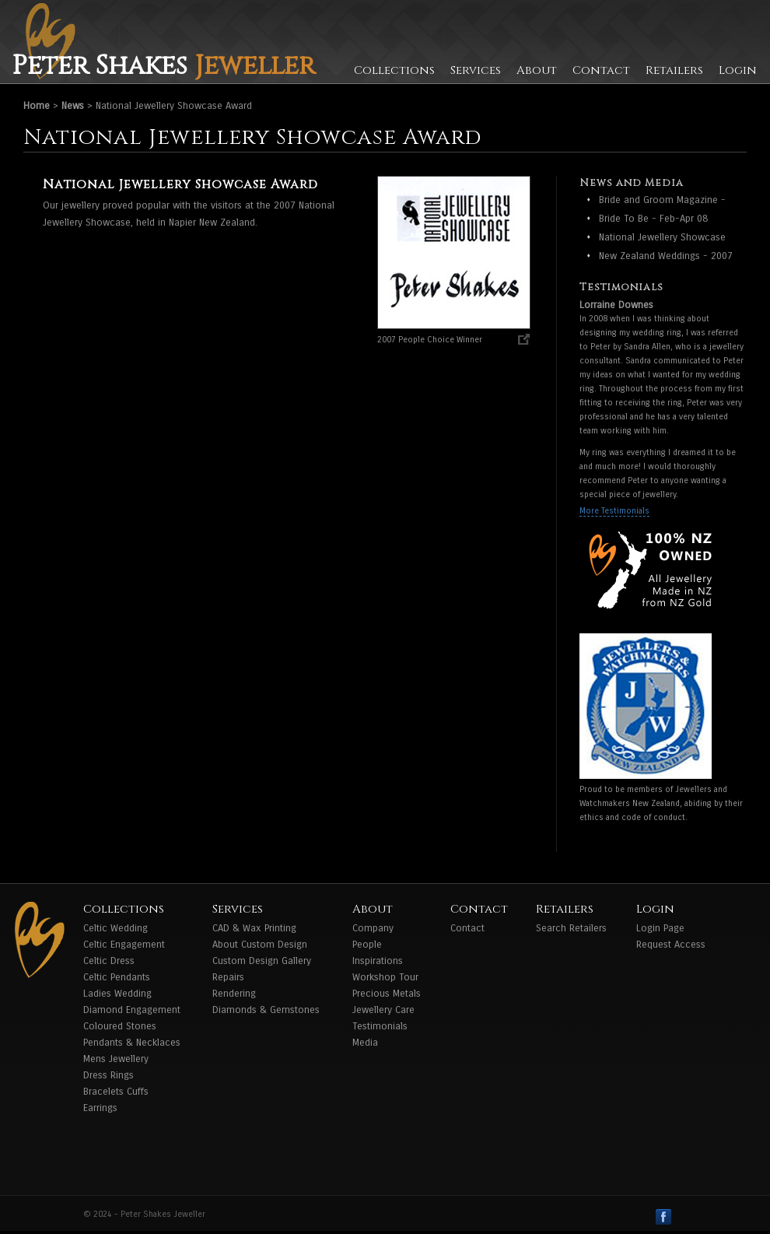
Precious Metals (386, 993)
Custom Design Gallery (261, 961)
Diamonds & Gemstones (266, 1010)
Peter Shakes (163, 66)
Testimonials (380, 1026)
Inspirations (377, 961)
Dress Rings (108, 1075)
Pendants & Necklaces (131, 1042)
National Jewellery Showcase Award (662, 238)
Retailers (674, 70)
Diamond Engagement (131, 1010)
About (536, 70)
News (72, 106)
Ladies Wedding (117, 993)
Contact (601, 70)
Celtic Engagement (124, 944)
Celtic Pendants (116, 977)
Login (738, 70)
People (367, 944)
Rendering (234, 993)
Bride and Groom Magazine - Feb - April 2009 (662, 201)
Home (36, 106)
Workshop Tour (385, 977)
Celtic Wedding (115, 928)
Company (373, 928)
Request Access (670, 944)
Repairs (228, 977)
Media (365, 1042)
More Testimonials (614, 511)
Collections (394, 70)
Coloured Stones (119, 1026)
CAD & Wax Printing (254, 928)
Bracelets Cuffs (116, 1091)
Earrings (100, 1108)
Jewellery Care (383, 1010)
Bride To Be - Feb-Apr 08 (653, 218)
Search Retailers (571, 928)
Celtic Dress (109, 961)
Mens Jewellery (116, 1059)
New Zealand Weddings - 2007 (666, 256)
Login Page (660, 928)
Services (475, 70)
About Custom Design (259, 944)
